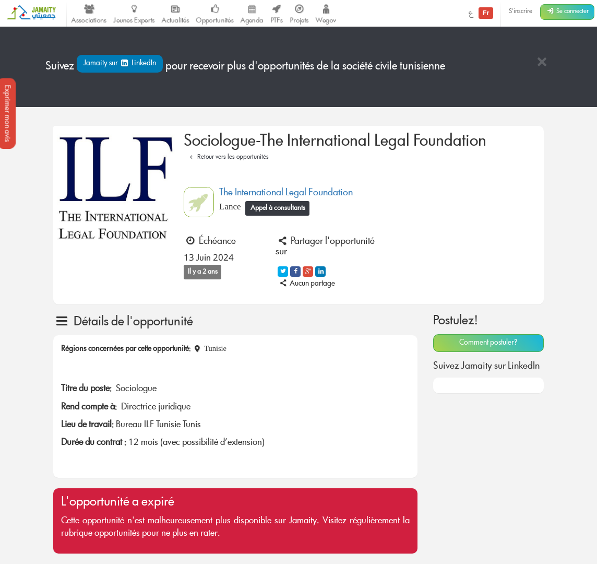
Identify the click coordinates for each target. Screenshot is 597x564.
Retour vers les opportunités (228, 157)
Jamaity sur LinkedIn (119, 63)
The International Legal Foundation (286, 193)
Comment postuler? (488, 343)
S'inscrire (520, 11)
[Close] (541, 63)
